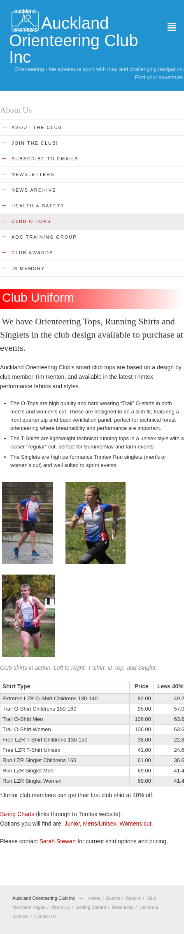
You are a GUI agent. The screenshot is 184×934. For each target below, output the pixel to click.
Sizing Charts (17, 814)
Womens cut (135, 823)
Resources (123, 907)
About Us (60, 907)
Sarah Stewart (58, 841)
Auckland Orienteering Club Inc (43, 898)
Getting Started (91, 907)
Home (94, 898)
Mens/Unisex (99, 823)
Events (113, 898)
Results (133, 898)
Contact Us (45, 916)
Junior (71, 823)
